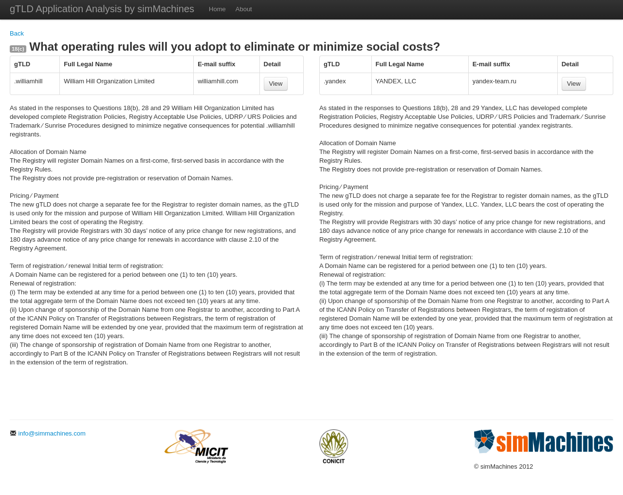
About (244, 9)
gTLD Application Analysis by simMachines (102, 8)
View (276, 83)
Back (17, 33)
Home (217, 9)
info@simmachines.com (48, 433)
